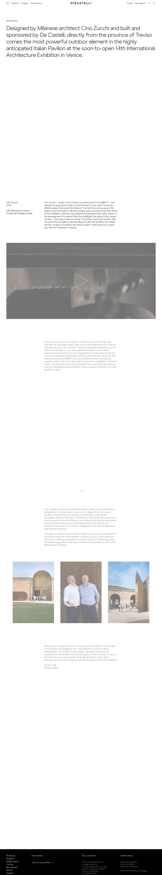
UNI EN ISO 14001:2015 (129, 867)
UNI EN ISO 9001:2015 (128, 862)
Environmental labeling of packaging (133, 871)
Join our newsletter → (42, 862)
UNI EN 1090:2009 (127, 864)
